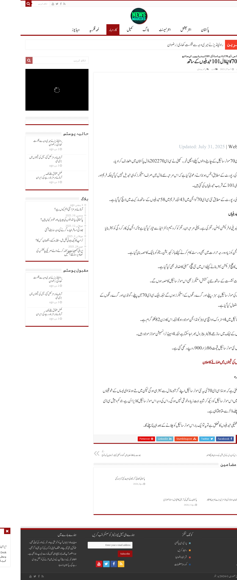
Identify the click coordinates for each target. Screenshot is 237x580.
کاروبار (92, 29)
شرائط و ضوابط (162, 557)
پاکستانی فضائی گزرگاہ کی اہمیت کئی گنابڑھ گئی (110, 479)
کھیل (109, 29)
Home (228, 56)
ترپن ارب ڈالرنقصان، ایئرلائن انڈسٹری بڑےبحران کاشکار (207, 499)
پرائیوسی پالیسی (162, 543)
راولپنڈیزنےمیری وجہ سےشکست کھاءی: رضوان (175, 44)
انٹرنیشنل (222, 550)
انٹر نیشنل (165, 29)
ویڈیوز (55, 29)
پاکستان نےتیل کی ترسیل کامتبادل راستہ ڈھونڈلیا (159, 499)
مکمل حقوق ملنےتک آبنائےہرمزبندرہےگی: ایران (28, 175)
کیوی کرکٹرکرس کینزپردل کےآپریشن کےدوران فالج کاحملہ (203, 453)
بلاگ (125, 29)
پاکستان (184, 29)
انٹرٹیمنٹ (144, 29)
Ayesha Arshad (223, 69)
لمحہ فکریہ (74, 29)
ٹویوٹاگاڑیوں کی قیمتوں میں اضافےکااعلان (205, 362)
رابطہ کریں (163, 550)
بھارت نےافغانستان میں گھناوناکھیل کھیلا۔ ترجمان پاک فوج (102, 453)
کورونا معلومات (162, 564)
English (226, 3)
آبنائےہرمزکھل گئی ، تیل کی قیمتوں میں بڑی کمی (25, 159)
